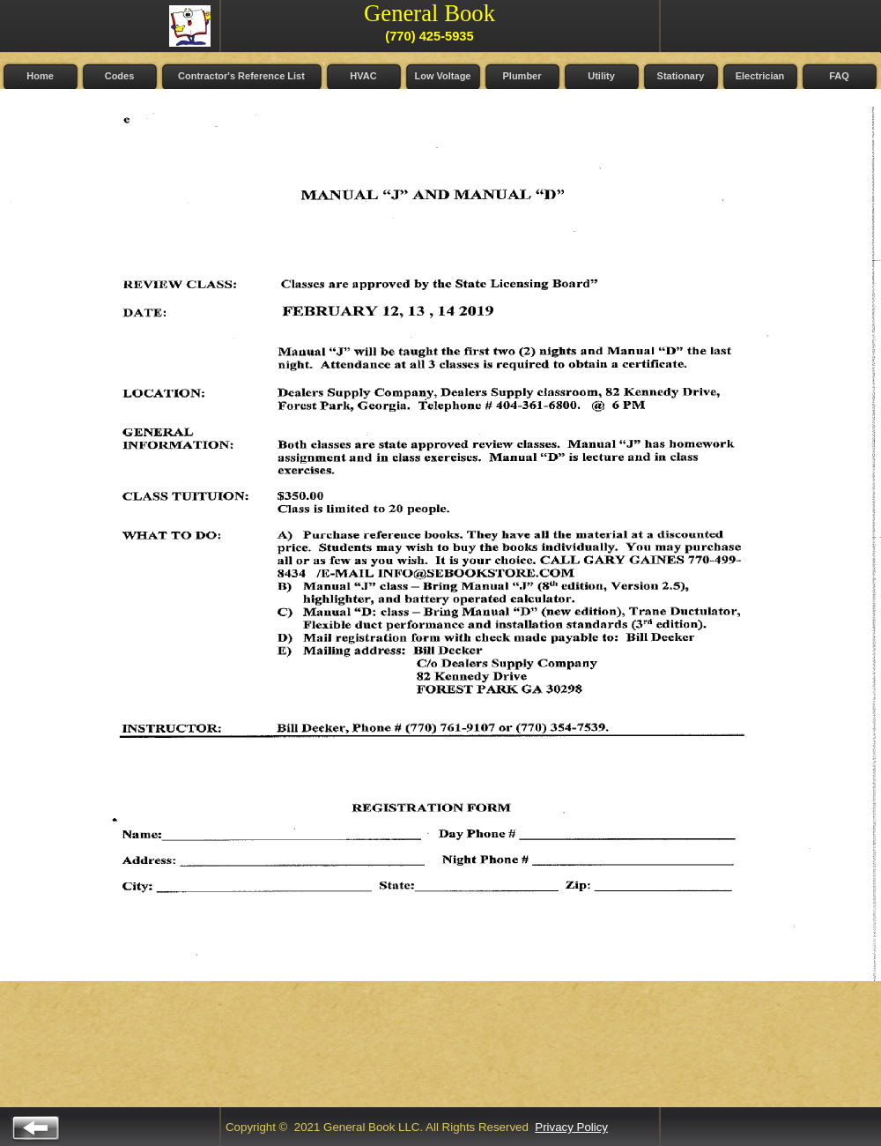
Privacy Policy (571, 1127)
